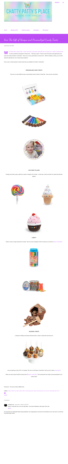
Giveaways (36, 30)
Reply (9, 408)
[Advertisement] (34, 453)
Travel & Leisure (26, 30)
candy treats (22, 390)
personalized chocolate (43, 390)
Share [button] (5, 395)
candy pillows (14, 390)
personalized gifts (54, 390)
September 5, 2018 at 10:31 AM (21, 404)
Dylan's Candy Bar (56, 51)
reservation (57, 370)
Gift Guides (45, 30)
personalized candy (31, 390)
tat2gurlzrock (11, 404)
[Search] (57, 2)
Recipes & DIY (14, 30)
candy (9, 390)
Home (5, 30)
